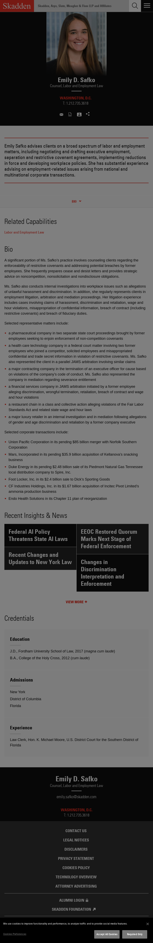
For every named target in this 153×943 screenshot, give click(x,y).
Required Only (135, 934)
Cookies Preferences (14, 934)
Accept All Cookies (106, 934)
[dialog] (76, 930)
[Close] (147, 924)
